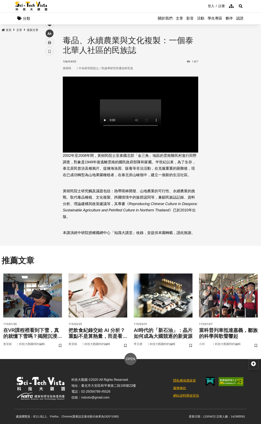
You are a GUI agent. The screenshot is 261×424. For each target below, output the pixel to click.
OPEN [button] (130, 359)
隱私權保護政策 (184, 380)
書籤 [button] (49, 123)
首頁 (6, 30)
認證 (239, 18)
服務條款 (179, 388)
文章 (179, 18)
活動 (200, 18)
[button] (240, 6)
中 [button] (49, 105)
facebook (50, 78)
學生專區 (215, 18)
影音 (190, 18)
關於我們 (165, 18)
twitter (50, 87)
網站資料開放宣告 (186, 395)
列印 (49, 114)
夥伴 (229, 18)
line (48, 96)
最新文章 (32, 30)
